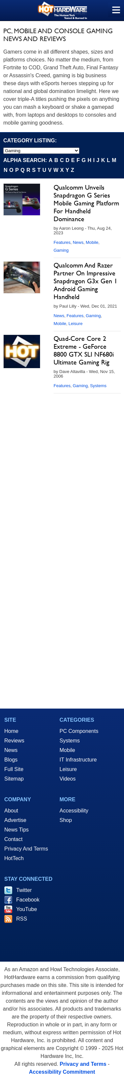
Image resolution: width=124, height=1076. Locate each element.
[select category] (41, 151)
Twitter (24, 890)
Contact (13, 839)
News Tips (16, 829)
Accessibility (74, 810)
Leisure (75, 323)
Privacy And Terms (26, 849)
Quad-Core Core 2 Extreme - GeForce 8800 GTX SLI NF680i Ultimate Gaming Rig (84, 350)
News (78, 242)
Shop (66, 820)
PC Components (79, 731)
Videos (68, 779)
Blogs (11, 759)
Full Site (13, 769)
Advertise (15, 820)
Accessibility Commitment (62, 1072)
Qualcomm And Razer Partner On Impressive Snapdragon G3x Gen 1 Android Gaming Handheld (85, 281)
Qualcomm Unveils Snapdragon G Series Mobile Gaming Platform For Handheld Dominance (86, 203)
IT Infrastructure (78, 759)
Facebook (27, 899)
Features (62, 242)
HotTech (14, 858)
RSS (21, 919)
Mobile (92, 242)
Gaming (61, 250)
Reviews (14, 740)
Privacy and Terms (83, 1064)
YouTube (26, 909)
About (11, 810)
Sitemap (14, 779)
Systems (98, 385)
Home (11, 731)
